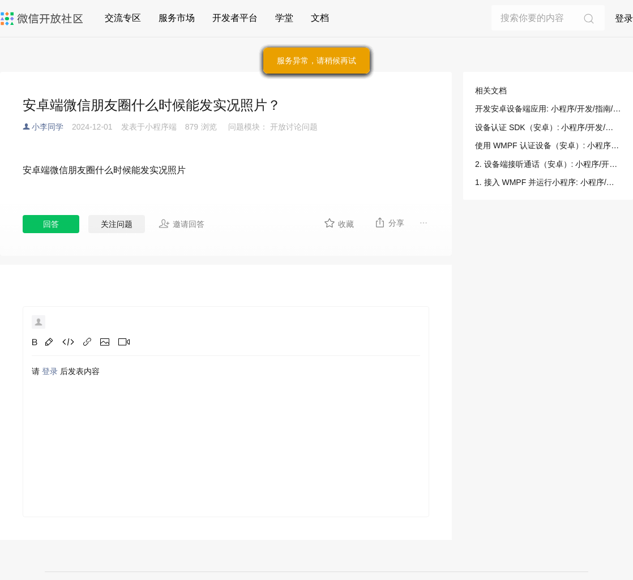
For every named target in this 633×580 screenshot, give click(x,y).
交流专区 (123, 18)
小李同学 (47, 126)
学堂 (284, 18)
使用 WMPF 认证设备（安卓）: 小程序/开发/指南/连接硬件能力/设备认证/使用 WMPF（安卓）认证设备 (548, 145)
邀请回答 (181, 223)
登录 (624, 18)
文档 (320, 18)
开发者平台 (235, 18)
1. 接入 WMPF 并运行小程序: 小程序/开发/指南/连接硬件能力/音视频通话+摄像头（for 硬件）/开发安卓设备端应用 (548, 182)
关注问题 (116, 224)
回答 (51, 224)
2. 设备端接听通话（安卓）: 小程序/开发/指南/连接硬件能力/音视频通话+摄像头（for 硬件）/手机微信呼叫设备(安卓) (548, 164)
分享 (389, 222)
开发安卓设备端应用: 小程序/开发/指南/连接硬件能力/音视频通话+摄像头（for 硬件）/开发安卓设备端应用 (548, 108)
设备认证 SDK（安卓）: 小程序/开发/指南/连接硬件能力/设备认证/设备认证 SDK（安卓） (548, 127)
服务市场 (177, 18)
